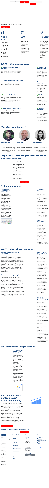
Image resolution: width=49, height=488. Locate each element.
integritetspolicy (28, 451)
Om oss (14, 451)
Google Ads (14, 437)
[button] (15, 1)
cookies (7, 482)
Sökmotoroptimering (15, 446)
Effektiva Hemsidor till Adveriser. (3, 477)
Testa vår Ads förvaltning (15, 442)
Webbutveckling (15, 448)
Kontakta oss (15, 455)
